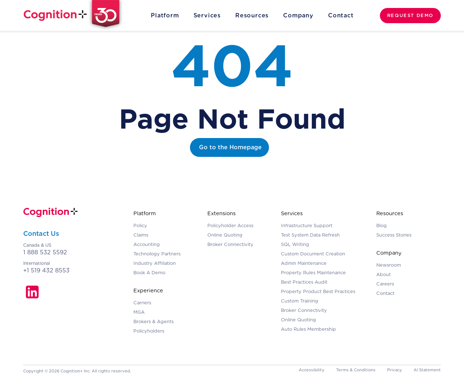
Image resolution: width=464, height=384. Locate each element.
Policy (140, 225)
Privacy (394, 369)
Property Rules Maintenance (313, 272)
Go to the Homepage (230, 147)
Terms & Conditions (356, 369)
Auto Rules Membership (308, 329)
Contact (341, 15)
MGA (139, 312)
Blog (381, 225)
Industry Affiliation (154, 263)
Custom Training (299, 301)
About (383, 274)
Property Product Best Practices (318, 291)
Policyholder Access (230, 225)
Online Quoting (225, 235)
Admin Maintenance (304, 263)
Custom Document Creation (313, 253)
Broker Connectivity (230, 244)
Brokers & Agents (153, 321)
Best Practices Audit (304, 282)
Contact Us (41, 233)
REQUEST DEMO (410, 15)
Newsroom (388, 265)
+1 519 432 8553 (46, 270)
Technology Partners (157, 253)
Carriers (142, 302)
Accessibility (311, 369)
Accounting (146, 244)
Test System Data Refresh (310, 235)
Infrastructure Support (306, 225)
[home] (74, 15)
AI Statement (427, 369)
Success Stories (393, 235)
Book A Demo (149, 272)
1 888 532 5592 (45, 252)
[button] (165, 16)
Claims (140, 235)
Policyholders (148, 331)
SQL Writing (295, 244)
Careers (385, 284)
